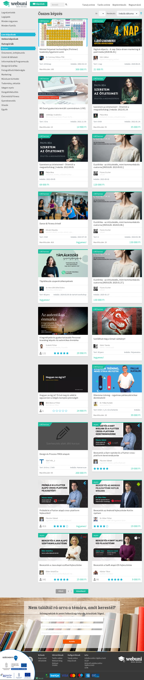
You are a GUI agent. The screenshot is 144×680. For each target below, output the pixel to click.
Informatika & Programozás (15, 61)
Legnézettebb (8, 12)
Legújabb (5, 16)
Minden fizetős (8, 25)
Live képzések (8, 34)
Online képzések (9, 38)
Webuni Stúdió (55, 664)
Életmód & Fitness (10, 96)
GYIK (86, 667)
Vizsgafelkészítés (9, 92)
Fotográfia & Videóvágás (13, 70)
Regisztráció (135, 4)
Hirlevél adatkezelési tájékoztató (93, 664)
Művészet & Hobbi (10, 78)
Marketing (6, 74)
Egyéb (4, 109)
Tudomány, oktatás (10, 83)
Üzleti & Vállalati (9, 57)
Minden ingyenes (9, 21)
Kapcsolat (42, 658)
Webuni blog (57, 660)
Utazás (4, 105)
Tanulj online (88, 4)
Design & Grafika (9, 65)
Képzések (39, 4)
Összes (4, 48)
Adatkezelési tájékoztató (95, 658)
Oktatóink (42, 660)
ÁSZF (87, 660)
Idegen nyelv (7, 87)
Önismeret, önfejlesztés (13, 52)
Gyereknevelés (8, 100)
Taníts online (103, 4)
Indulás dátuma (128, 13)
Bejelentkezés (119, 4)
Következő (81, 591)
